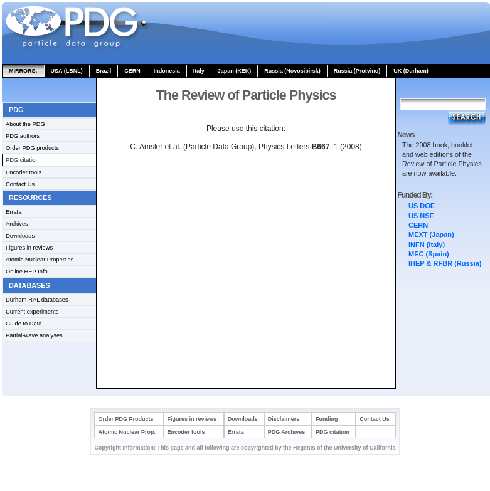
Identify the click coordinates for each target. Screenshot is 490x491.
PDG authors (23, 136)
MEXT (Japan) (431, 234)
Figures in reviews (29, 248)
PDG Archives (287, 432)
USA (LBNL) (67, 71)
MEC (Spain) (428, 254)
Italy (199, 71)
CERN (132, 71)
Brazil (104, 71)
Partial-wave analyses (34, 335)
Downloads (20, 236)
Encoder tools (23, 172)
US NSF (421, 215)
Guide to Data (24, 323)
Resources (30, 197)
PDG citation (22, 160)
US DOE (421, 205)
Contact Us (20, 184)
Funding (327, 419)
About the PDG (25, 124)
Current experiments (32, 312)
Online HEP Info (27, 271)
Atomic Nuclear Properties (39, 259)
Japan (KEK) (235, 71)
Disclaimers (284, 419)
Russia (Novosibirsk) (292, 71)
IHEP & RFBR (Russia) (445, 263)
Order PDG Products (125, 419)
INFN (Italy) (426, 244)
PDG (16, 110)
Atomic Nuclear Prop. (127, 432)
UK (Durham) (411, 71)
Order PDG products (32, 148)
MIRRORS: (23, 71)
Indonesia (167, 71)
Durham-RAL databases (37, 300)
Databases (29, 285)
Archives (17, 224)
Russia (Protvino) (357, 71)
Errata (13, 212)
